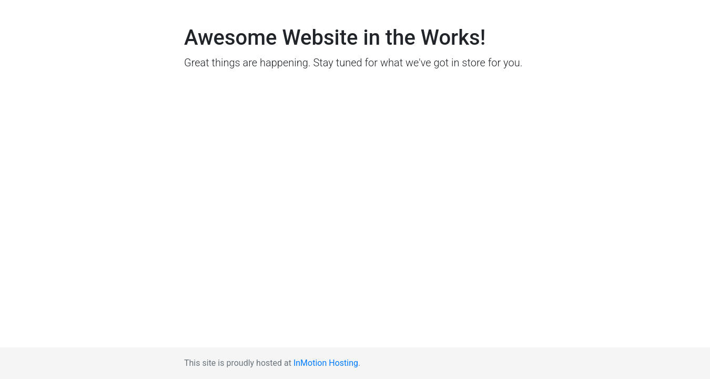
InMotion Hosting (325, 363)
